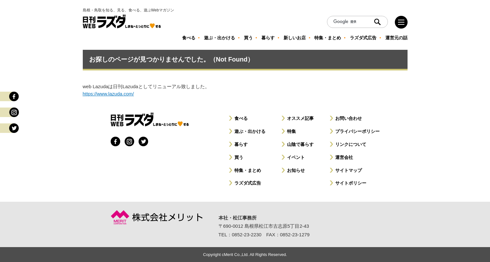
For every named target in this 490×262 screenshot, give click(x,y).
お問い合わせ (348, 118)
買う (238, 157)
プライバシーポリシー (357, 131)
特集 (291, 131)
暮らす (241, 144)
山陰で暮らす (300, 144)
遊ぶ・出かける (249, 131)
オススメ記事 (300, 118)
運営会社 (344, 157)
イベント (296, 157)
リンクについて (350, 144)
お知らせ (296, 170)
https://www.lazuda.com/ (108, 93)
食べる (241, 118)
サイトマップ (348, 170)
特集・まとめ (247, 170)
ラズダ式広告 (247, 183)
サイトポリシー (350, 183)
